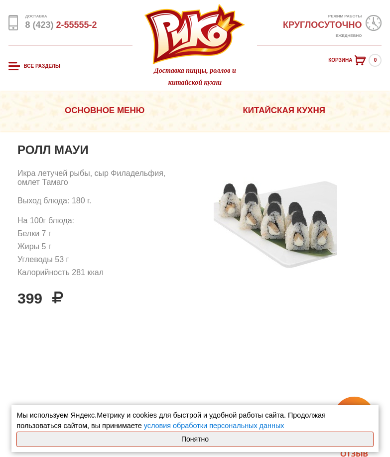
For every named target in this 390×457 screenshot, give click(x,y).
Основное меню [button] (104, 110)
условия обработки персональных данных (214, 426)
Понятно (195, 439)
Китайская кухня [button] (284, 110)
